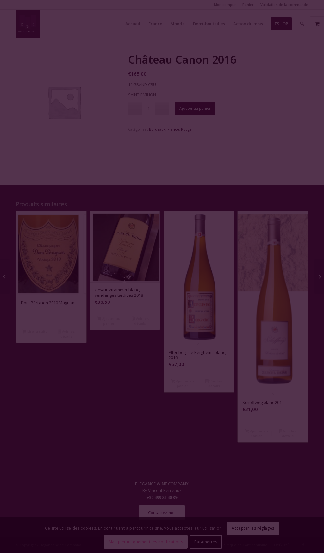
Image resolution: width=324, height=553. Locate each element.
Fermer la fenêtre (162, 334)
